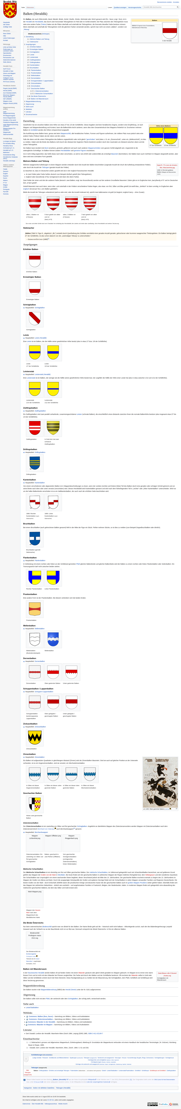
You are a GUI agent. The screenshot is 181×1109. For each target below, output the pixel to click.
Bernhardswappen (41, 832)
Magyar (5, 185)
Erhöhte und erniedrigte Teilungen (59, 1070)
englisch (26, 189)
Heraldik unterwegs (9, 161)
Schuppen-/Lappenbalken (44, 692)
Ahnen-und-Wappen (9, 73)
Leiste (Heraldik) (41, 338)
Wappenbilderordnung (49, 990)
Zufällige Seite (7, 27)
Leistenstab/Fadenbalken (126, 1070)
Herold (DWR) (7, 90)
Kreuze (124, 1057)
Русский (5, 191)
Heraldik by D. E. (8, 150)
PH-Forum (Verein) (9, 82)
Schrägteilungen (159, 1057)
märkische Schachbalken (99, 872)
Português (6, 189)
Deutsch (5, 171)
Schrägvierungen (103, 1062)
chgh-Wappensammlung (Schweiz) (10, 125)
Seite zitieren (7, 62)
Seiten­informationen (9, 60)
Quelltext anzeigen (120, 7)
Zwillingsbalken (40, 411)
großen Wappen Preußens (137, 883)
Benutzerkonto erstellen (164, 2)
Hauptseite (6, 22)
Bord (46, 148)
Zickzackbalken (40, 727)
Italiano (5, 180)
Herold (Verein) (71, 990)
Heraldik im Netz (8, 71)
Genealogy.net (7, 75)
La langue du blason (9, 141)
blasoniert (114, 154)
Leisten (79, 414)
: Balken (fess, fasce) (41, 1016)
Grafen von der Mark (48, 875)
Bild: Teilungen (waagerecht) (28, 1072)
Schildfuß (138, 1070)
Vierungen (118, 1057)
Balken (36, 1070)
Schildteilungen (37, 1055)
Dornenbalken (40, 661)
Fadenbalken (74, 1070)
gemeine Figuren (80, 150)
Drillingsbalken (40, 452)
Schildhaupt (145, 1070)
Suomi (5, 178)
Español (5, 176)
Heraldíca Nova (8, 146)
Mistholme (6, 152)
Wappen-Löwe (7, 101)
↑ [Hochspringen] (28, 1042)
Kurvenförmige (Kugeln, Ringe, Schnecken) (141, 1057)
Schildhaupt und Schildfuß (158, 1070)
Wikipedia (91, 1079)
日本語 (5, 187)
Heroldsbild (39, 22)
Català (5, 169)
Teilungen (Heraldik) (63, 1088)
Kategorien (28, 1088)
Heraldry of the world (9, 120)
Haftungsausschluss (51, 1104)
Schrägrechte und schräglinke (103, 1060)
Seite (23, 7)
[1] (48, 238)
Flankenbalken (40, 560)
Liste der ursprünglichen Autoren (98, 1082)
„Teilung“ (26, 29)
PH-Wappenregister (9, 115)
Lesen (110, 7)
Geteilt (104, 1070)
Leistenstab (31, 378)
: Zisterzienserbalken (41, 1019)
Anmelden (176, 2)
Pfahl (78, 564)
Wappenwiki (7, 132)
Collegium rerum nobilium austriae (8, 78)
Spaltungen (76, 1057)
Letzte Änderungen (9, 38)
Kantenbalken (40, 483)
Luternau (167, 809)
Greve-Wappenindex (9, 118)
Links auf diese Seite (9, 47)
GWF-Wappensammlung (9, 112)
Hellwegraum (150, 875)
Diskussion (30, 7)
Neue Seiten (7, 33)
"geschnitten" (91, 139)
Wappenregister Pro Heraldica (9, 129)
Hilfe (4, 36)
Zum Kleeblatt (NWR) (9, 93)
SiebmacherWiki (8, 134)
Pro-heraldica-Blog (9, 143)
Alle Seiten (6, 24)
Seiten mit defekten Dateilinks (43, 1088)
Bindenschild (47, 927)
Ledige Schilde (36, 1057)
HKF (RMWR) (7, 99)
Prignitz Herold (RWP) (10, 88)
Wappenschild (66, 133)
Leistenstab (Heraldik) (42, 374)
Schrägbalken (40, 308)
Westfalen (61, 875)
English (5, 173)
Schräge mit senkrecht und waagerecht (103, 1064)
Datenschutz (26, 1104)
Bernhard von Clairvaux (46, 829)
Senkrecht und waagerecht (106, 1057)
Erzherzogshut (31, 954)
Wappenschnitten (94, 148)
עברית (5, 182)
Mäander (81, 973)
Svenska (5, 194)
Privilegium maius (31, 956)
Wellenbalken (39, 629)
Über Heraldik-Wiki (37, 1104)
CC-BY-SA (50, 1100)
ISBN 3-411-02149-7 (95, 1033)
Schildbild (34, 130)
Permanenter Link (8, 57)
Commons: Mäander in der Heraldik (41, 1022)
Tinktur (43, 24)
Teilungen (45, 167)
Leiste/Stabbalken (32, 1007)
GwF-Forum (7, 69)
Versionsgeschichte (134, 7)
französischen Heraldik (36, 973)
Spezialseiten (7, 53)
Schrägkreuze (170, 1057)
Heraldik (29, 22)
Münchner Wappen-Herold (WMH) (9, 96)
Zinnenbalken (39, 757)
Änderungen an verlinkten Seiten (8, 50)
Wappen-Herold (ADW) (10, 103)
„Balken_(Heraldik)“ (59, 1079)
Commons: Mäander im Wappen (40, 1025)
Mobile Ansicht (62, 1104)
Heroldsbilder (65, 150)
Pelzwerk (45, 1057)
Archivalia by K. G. (9, 148)
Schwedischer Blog (9, 155)
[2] (74, 828)
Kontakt (5, 40)
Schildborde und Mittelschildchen (59, 1057)
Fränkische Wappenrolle (10, 122)
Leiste (29, 341)
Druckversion (7, 55)
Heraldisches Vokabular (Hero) (10, 157)
